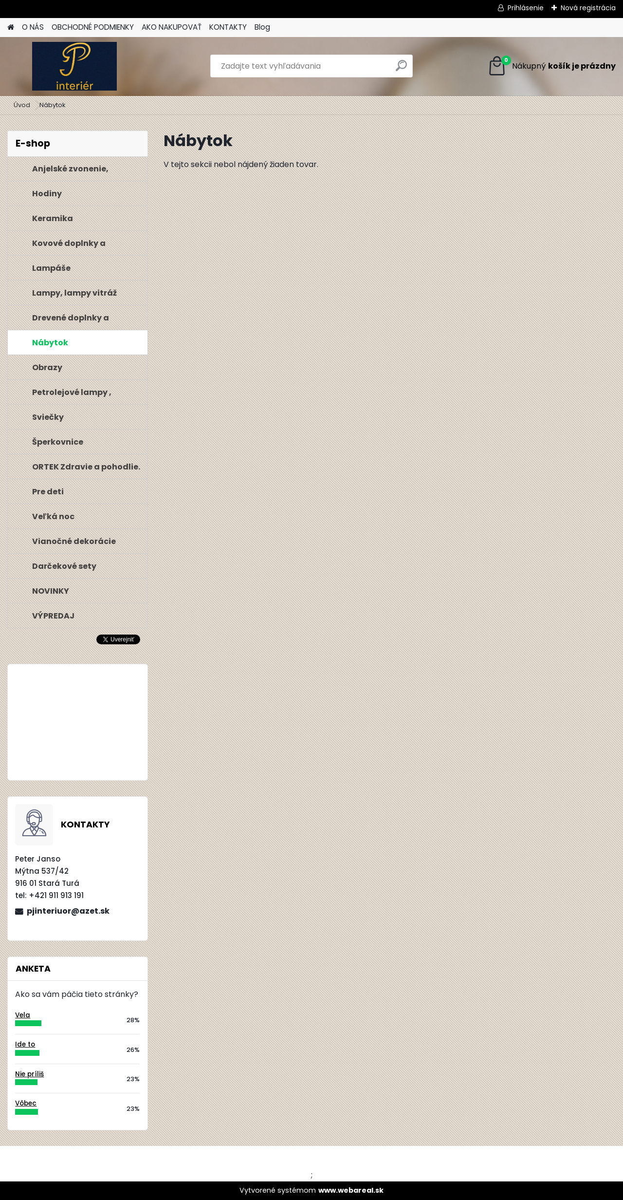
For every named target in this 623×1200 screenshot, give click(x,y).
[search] (401, 69)
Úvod (22, 105)
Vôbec (26, 1103)
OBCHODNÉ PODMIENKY (93, 27)
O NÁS (33, 27)
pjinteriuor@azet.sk (68, 911)
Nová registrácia (588, 8)
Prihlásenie (526, 8)
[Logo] (74, 66)
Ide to (25, 1044)
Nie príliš (29, 1074)
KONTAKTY (228, 27)
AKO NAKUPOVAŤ (172, 27)
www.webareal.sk (351, 1190)
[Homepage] (10, 27)
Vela (22, 1015)
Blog (262, 27)
